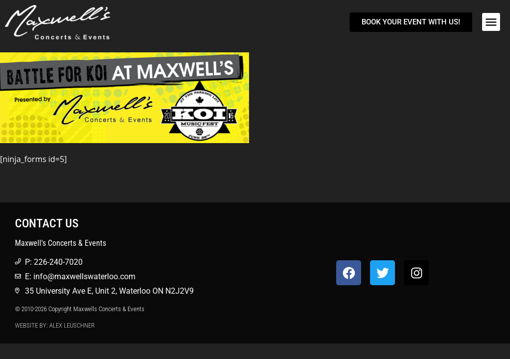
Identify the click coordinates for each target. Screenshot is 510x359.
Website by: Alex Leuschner (55, 325)
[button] (491, 22)
